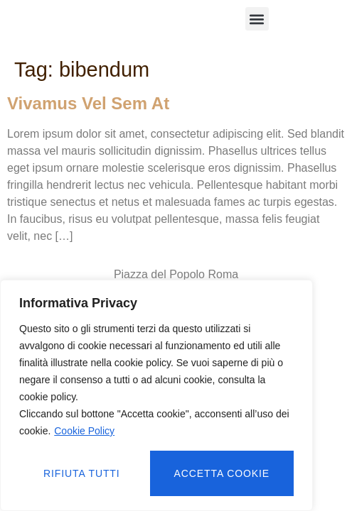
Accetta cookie (222, 473)
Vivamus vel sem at (88, 103)
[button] (257, 19)
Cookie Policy (84, 430)
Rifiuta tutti (81, 473)
